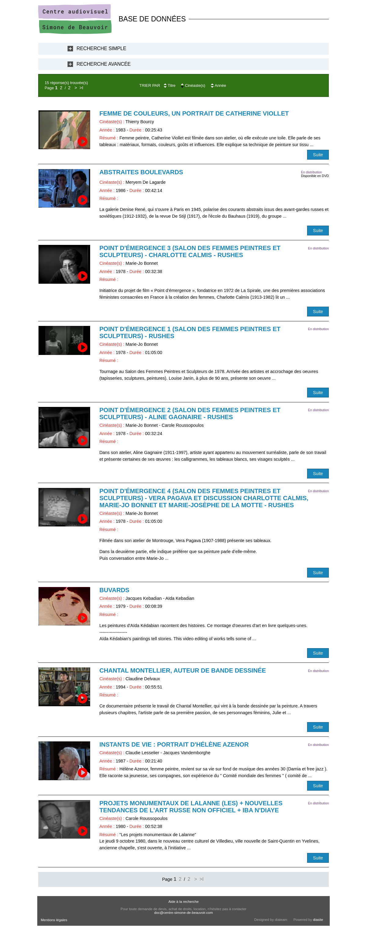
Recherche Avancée (104, 64)
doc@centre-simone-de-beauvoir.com (183, 912)
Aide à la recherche (183, 901)
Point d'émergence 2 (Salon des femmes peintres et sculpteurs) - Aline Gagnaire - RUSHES (190, 413)
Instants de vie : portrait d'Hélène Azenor (174, 744)
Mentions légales (54, 920)
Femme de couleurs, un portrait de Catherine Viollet (194, 113)
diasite (318, 919)
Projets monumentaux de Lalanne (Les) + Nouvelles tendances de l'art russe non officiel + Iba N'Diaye (190, 807)
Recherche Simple (102, 48)
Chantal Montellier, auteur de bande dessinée (182, 670)
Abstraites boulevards (141, 172)
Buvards (114, 590)
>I (81, 87)
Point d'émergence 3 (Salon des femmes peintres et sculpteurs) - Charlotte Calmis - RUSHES (190, 251)
